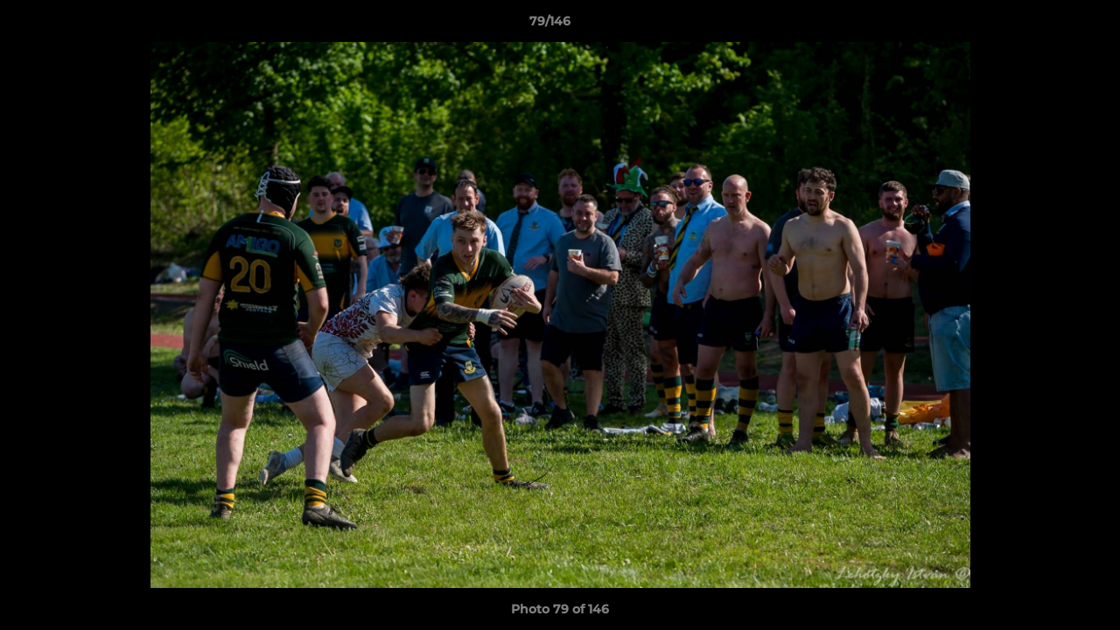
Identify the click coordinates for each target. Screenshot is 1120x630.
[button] (1046, 25)
